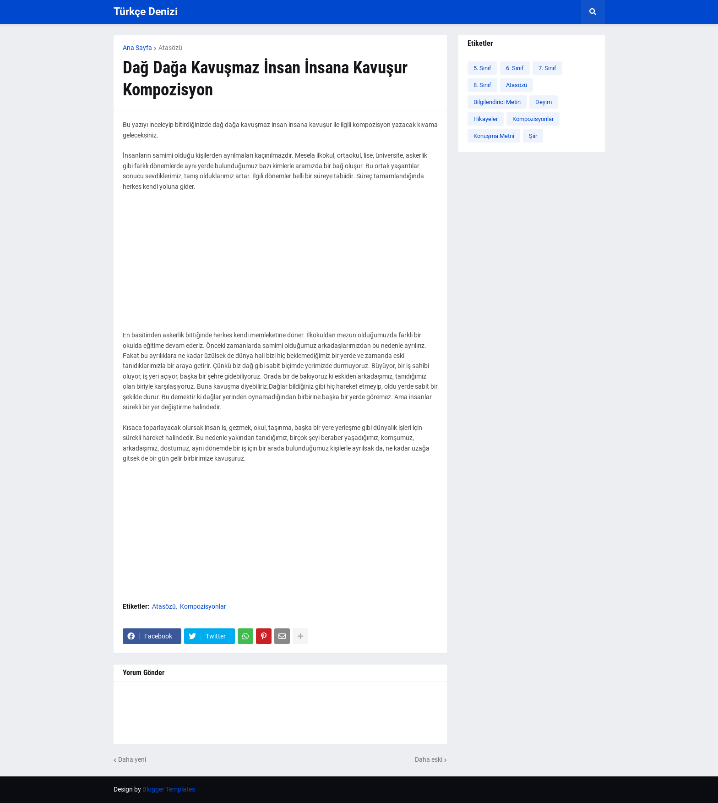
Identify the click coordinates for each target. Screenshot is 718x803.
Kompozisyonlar (203, 606)
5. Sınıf (482, 68)
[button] (593, 12)
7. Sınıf (547, 68)
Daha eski (428, 759)
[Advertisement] (280, 266)
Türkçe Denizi (146, 12)
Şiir (533, 135)
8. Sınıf (482, 85)
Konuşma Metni (493, 135)
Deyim (543, 102)
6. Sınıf (515, 68)
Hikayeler (485, 119)
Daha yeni (132, 759)
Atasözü (170, 47)
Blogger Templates (168, 789)
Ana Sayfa (137, 47)
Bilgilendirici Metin (497, 102)
